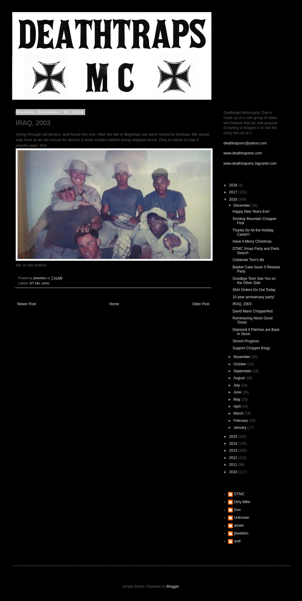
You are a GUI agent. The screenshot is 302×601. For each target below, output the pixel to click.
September (242, 371)
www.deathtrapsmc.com (242, 153)
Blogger (172, 586)
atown (239, 525)
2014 (233, 443)
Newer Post (26, 304)
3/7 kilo (35, 283)
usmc (46, 283)
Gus (237, 510)
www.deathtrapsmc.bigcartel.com (250, 163)
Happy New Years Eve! (251, 211)
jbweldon (241, 533)
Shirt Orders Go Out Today (254, 290)
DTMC (239, 494)
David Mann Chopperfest (253, 311)
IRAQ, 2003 (242, 304)
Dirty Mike (242, 502)
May (237, 399)
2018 (233, 185)
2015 (233, 437)
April (237, 406)
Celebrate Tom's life (248, 260)
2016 (233, 199)
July (237, 385)
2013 (233, 450)
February (241, 420)
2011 (233, 465)
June (237, 392)
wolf (237, 541)
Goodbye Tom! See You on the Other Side (254, 280)
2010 (233, 472)
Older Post (200, 304)
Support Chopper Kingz (251, 348)
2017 (233, 192)
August (239, 378)
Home (114, 304)
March (239, 413)
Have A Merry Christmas (252, 241)
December (242, 205)
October (240, 364)
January (240, 427)
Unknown (241, 517)
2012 (233, 458)
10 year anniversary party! (254, 297)
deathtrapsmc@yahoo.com (245, 143)
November (242, 357)
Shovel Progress (246, 341)
